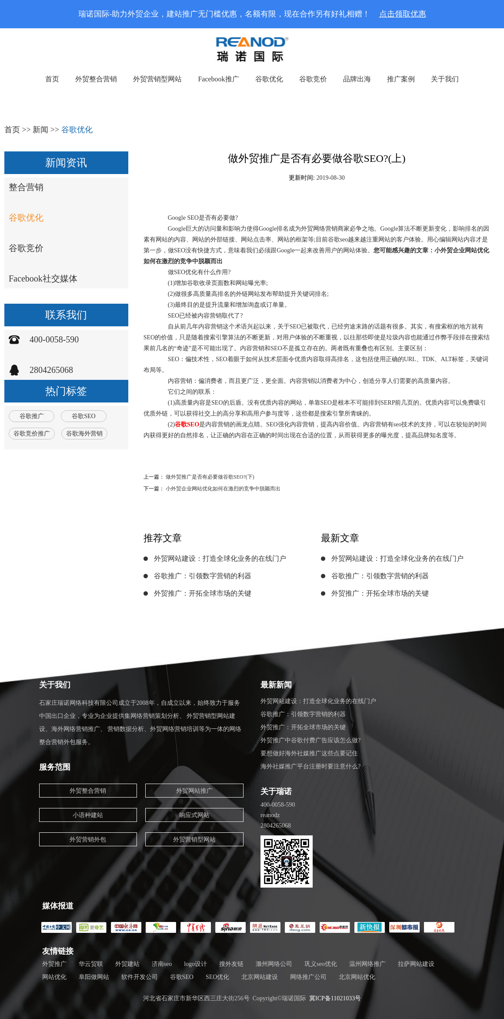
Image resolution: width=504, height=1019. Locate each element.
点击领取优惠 (402, 14)
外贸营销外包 (88, 839)
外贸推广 (54, 964)
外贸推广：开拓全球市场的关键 (202, 593)
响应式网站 (194, 815)
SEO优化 (217, 977)
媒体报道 (57, 906)
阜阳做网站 (94, 977)
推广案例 (401, 79)
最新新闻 (276, 684)
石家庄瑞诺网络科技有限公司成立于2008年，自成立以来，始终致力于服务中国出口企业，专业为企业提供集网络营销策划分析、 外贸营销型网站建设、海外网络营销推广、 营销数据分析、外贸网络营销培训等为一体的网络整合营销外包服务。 (140, 722)
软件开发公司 (139, 977)
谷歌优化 (269, 79)
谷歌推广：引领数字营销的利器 (202, 576)
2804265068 (51, 370)
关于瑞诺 (276, 791)
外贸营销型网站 (157, 79)
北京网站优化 (357, 977)
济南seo (162, 964)
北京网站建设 (259, 977)
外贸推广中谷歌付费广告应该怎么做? (310, 740)
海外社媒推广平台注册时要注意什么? (310, 766)
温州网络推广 (367, 964)
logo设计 (195, 964)
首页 (52, 79)
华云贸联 (91, 964)
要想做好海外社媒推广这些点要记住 (309, 753)
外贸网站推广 (194, 791)
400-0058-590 (54, 339)
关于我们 (445, 79)
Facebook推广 (218, 79)
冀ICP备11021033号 (335, 998)
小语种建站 (88, 815)
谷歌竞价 (313, 79)
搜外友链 (231, 964)
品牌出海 (357, 79)
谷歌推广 (32, 416)
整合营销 (26, 187)
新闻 (40, 129)
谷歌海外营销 (84, 433)
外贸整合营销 (96, 79)
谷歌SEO (83, 416)
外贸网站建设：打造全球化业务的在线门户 (220, 558)
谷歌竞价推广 (31, 433)
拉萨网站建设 (416, 964)
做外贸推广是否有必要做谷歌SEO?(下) (210, 477)
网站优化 (54, 977)
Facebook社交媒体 (43, 278)
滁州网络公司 (274, 964)
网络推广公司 (308, 977)
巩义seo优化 (320, 964)
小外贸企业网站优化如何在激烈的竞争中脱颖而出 (223, 489)
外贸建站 (127, 964)
